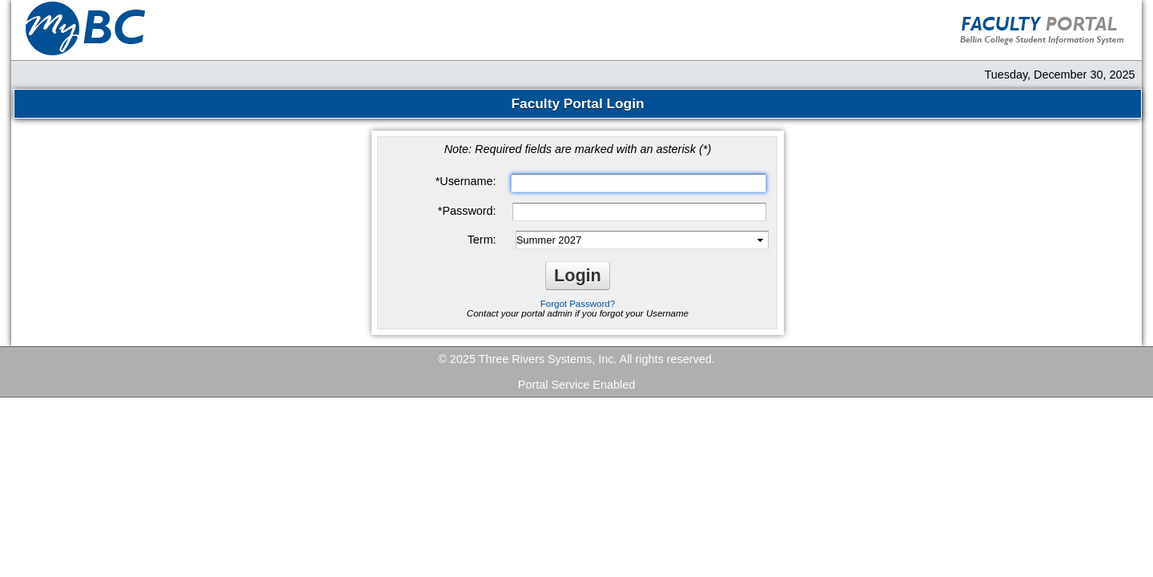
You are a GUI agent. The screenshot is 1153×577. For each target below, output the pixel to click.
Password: (467, 210)
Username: (466, 181)
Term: (482, 239)
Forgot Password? (577, 304)
